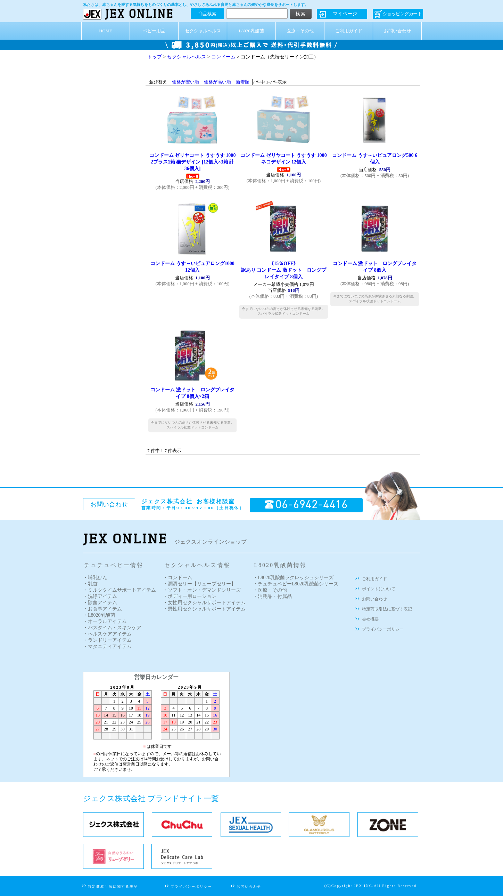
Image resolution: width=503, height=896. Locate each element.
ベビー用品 (154, 31)
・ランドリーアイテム (107, 640)
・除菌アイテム (100, 602)
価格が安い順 (185, 82)
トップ (154, 56)
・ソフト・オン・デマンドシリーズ (202, 590)
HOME (105, 31)
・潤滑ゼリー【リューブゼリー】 (199, 583)
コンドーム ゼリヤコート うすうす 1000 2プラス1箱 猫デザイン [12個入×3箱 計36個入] (192, 161)
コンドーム (223, 56)
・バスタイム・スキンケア (112, 627)
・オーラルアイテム (105, 621)
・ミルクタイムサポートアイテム (119, 590)
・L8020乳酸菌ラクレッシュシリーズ (293, 577)
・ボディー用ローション (189, 596)
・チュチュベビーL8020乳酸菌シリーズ (296, 583)
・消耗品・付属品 (272, 596)
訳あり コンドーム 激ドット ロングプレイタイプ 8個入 (283, 270)
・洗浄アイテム (100, 596)
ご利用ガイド (348, 31)
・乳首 (90, 583)
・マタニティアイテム (107, 646)
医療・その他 (300, 31)
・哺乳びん (95, 577)
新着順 (242, 82)
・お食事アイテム (102, 608)
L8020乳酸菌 (251, 31)
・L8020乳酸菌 (99, 615)
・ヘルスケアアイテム (107, 634)
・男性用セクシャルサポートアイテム (204, 608)
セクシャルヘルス (203, 31)
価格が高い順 (217, 82)
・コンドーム (177, 577)
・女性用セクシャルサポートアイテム (204, 602)
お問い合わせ (397, 31)
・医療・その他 (270, 590)
